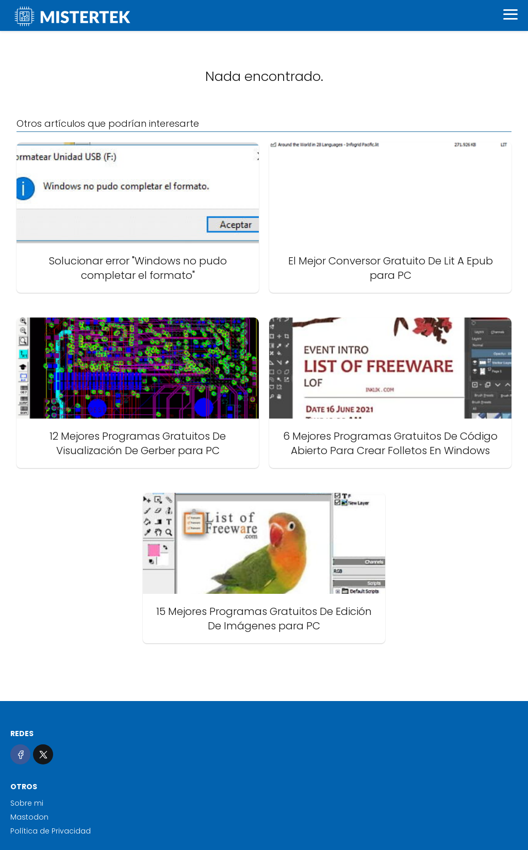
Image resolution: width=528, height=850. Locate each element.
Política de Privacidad (50, 831)
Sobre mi (26, 803)
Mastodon (29, 817)
